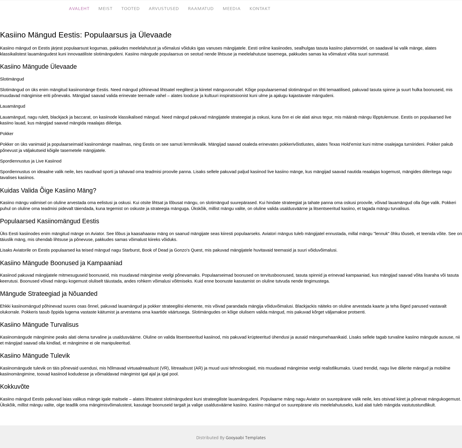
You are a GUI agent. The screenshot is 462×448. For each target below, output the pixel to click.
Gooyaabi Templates (246, 437)
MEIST (105, 8)
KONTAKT (260, 8)
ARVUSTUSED (164, 8)
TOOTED (130, 8)
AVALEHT (79, 8)
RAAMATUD (201, 8)
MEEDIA (232, 8)
